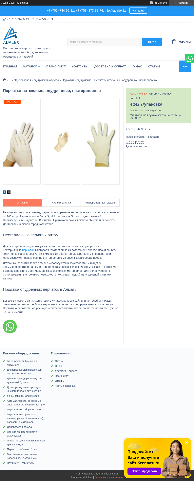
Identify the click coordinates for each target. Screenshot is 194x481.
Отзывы (60, 380)
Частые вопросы (65, 385)
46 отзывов (161, 2)
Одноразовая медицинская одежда (36, 80)
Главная (10, 66)
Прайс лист (61, 375)
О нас (137, 66)
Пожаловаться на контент (108, 477)
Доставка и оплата (110, 66)
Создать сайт (8, 2)
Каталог (138, 10)
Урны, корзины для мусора (23, 395)
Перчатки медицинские (76, 80)
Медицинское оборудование (24, 409)
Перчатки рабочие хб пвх (22, 449)
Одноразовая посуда (19, 426)
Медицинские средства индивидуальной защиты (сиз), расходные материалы (25, 418)
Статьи (154, 66)
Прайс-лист (56, 66)
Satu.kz (114, 473)
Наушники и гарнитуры (20, 462)
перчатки (28, 250)
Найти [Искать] (152, 41)
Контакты (80, 66)
